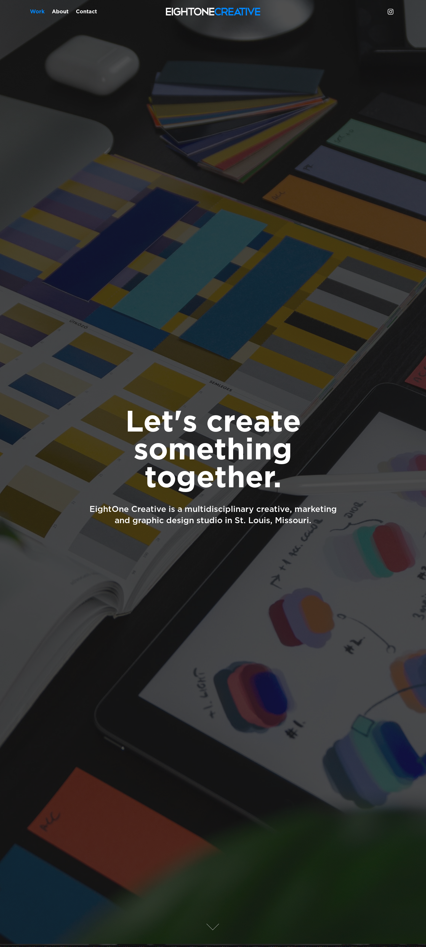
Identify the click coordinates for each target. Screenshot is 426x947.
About (60, 11)
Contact (86, 11)
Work (37, 11)
